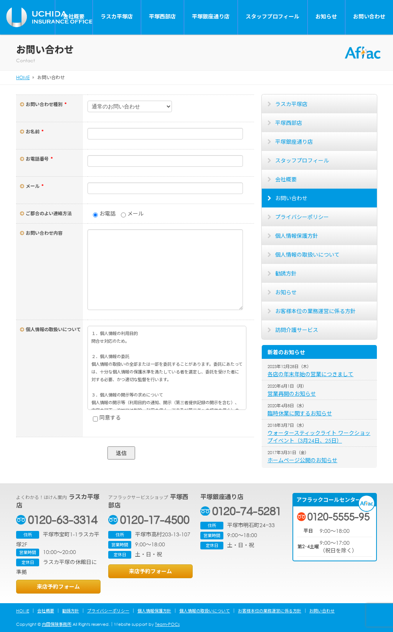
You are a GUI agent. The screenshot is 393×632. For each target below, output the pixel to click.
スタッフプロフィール (272, 16)
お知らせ (326, 16)
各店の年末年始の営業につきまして (310, 374)
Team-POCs (167, 624)
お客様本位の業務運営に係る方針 (315, 311)
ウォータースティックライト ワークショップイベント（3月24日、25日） (319, 436)
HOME (22, 611)
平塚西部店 (162, 16)
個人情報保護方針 (296, 235)
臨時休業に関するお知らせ (300, 413)
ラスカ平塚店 (117, 16)
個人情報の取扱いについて (307, 254)
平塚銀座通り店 (211, 16)
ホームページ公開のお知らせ (302, 460)
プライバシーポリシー (302, 217)
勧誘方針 (286, 273)
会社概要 (73, 16)
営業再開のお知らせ (292, 393)
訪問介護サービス (296, 329)
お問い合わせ (369, 16)
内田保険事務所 (56, 624)
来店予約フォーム (58, 586)
